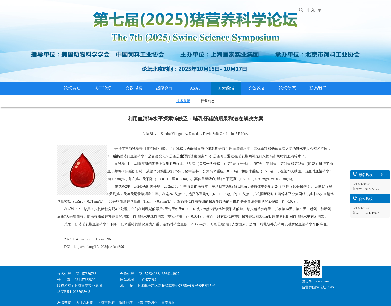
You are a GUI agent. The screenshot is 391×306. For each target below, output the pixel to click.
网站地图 (127, 280)
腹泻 (183, 156)
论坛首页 (72, 88)
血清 (318, 171)
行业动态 (208, 101)
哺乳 (211, 149)
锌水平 (301, 149)
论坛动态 (287, 88)
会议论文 (256, 88)
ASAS (195, 88)
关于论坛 (103, 88)
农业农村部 (84, 303)
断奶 (116, 156)
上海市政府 (106, 303)
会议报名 (133, 88)
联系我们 (318, 88)
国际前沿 (225, 88)
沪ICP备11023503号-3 (73, 292)
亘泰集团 (168, 303)
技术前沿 (183, 101)
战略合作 (164, 88)
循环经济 (126, 303)
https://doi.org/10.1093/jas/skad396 (99, 247)
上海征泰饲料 (147, 303)
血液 (172, 164)
